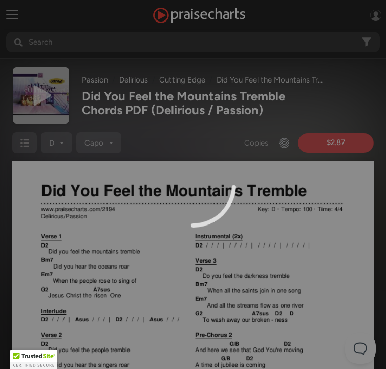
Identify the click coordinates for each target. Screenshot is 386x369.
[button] (33, 359)
